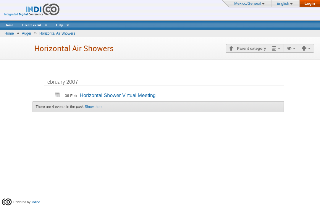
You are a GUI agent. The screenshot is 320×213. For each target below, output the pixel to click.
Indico (35, 202)
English (283, 3)
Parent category (251, 48)
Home (8, 25)
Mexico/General (247, 3)
